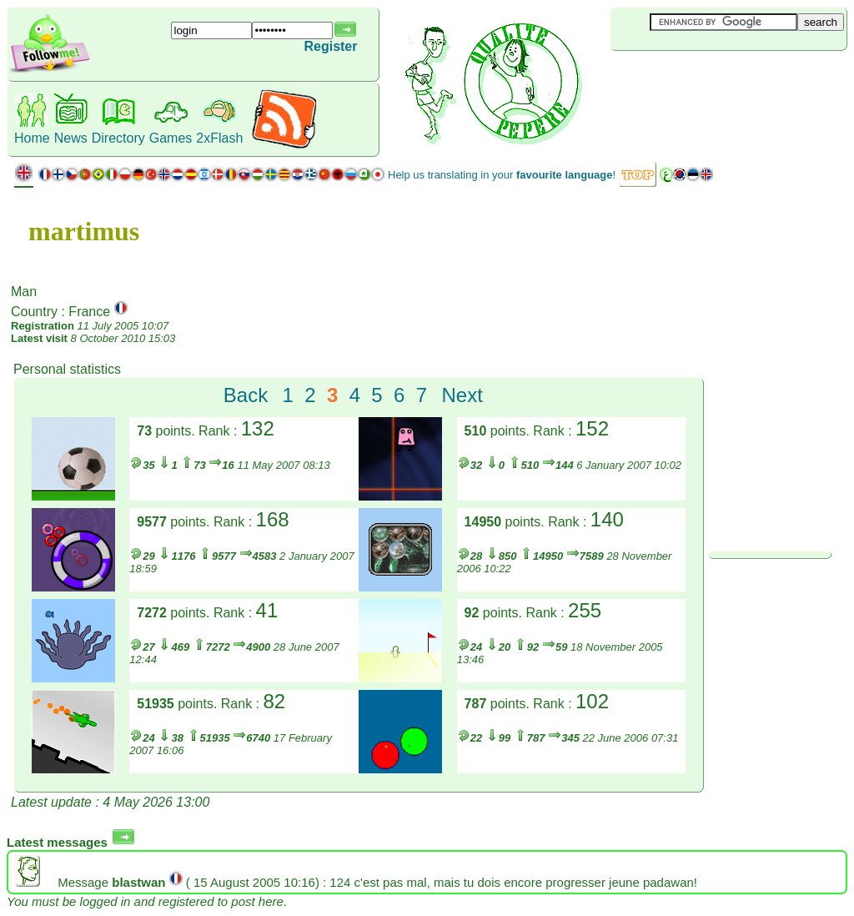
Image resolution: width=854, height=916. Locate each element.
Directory (118, 138)
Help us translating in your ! (501, 175)
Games (171, 138)
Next (461, 395)
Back (246, 395)
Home (32, 138)
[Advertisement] (709, 78)
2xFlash (219, 138)
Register (330, 46)
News (71, 138)
